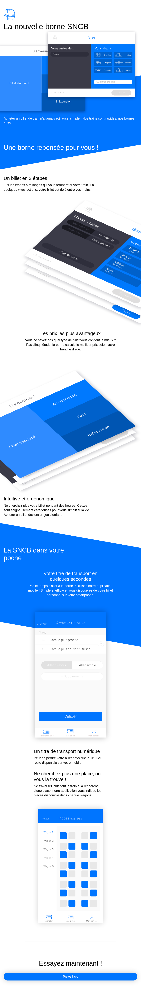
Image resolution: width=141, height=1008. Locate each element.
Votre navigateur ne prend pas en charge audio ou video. (70, 866)
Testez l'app (70, 976)
